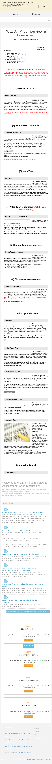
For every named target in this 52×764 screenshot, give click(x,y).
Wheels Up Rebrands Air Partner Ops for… (18, 748)
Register (36, 14)
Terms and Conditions (38, 637)
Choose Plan (28, 642)
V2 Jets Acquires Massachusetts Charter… (18, 754)
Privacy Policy (31, 761)
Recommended (28, 647)
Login (16, 14)
